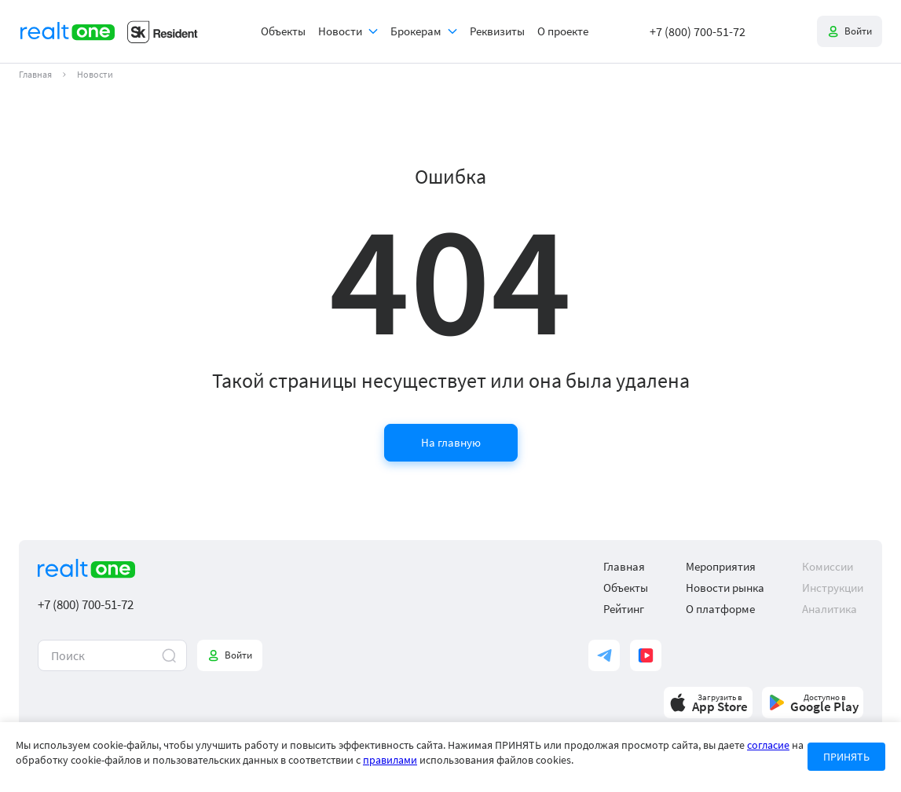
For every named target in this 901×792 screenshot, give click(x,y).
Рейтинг (623, 608)
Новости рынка (725, 587)
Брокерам (415, 31)
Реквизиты (497, 31)
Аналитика (829, 608)
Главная (35, 74)
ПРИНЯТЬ (846, 757)
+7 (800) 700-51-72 (697, 31)
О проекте (562, 31)
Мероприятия (721, 566)
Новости (340, 31)
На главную (451, 442)
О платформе (720, 608)
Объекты (283, 31)
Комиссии (827, 566)
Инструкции (832, 587)
